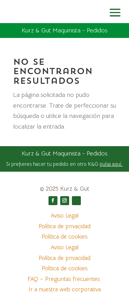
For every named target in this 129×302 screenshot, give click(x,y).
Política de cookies (64, 236)
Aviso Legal (64, 215)
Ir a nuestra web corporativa (65, 289)
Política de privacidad (64, 226)
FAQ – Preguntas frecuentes (64, 279)
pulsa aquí (110, 164)
